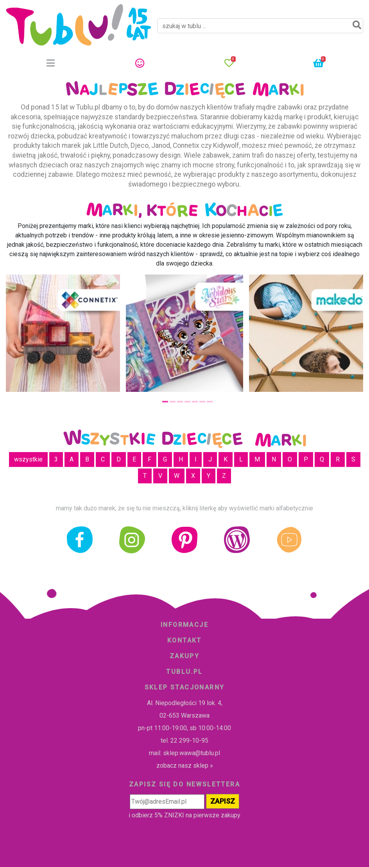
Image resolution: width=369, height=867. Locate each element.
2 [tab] (173, 401)
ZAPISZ (222, 801)
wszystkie (28, 459)
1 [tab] (165, 401)
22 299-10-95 (189, 740)
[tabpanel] (184, 333)
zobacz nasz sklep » (184, 765)
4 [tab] (187, 401)
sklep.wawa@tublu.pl (191, 753)
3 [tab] (180, 401)
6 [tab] (202, 401)
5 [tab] (195, 401)
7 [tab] (210, 401)
